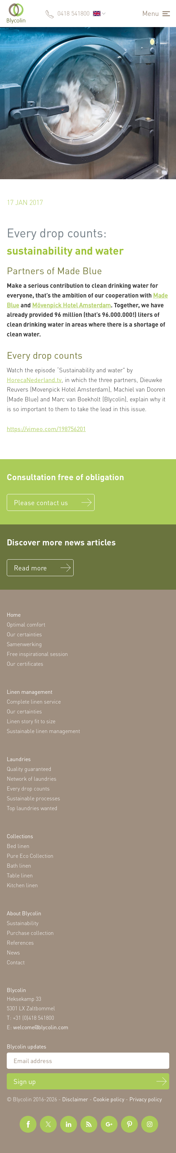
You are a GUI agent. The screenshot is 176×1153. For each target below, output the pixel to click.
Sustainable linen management (43, 730)
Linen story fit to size (31, 721)
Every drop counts (28, 788)
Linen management (29, 691)
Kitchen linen (22, 885)
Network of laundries (31, 778)
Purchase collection (30, 932)
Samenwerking (24, 644)
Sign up (25, 1081)
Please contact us (41, 502)
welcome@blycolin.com (40, 1027)
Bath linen (19, 865)
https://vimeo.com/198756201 (46, 428)
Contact (16, 962)
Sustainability (23, 922)
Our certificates (25, 663)
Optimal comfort (26, 624)
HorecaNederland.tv (34, 379)
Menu (150, 13)
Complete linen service (34, 701)
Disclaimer (75, 1099)
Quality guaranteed (29, 768)
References (20, 942)
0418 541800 (73, 13)
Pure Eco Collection (30, 855)
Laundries (19, 758)
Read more (30, 567)
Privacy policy (145, 1099)
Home (14, 614)
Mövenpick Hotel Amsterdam (71, 305)
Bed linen (18, 845)
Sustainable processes (33, 798)
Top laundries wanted (32, 807)
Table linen (20, 875)
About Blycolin (24, 913)
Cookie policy (108, 1099)
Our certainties (24, 634)
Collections (20, 836)
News (13, 952)
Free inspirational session (37, 653)
